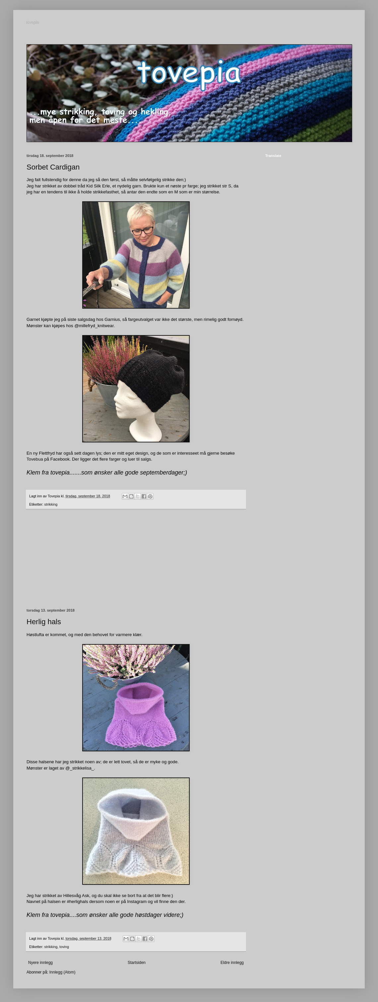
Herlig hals (44, 622)
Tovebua (35, 459)
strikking (51, 504)
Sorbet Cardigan (53, 167)
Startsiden (137, 962)
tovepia (33, 23)
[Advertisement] (136, 559)
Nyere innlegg (40, 962)
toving (64, 947)
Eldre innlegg (232, 962)
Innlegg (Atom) (62, 972)
